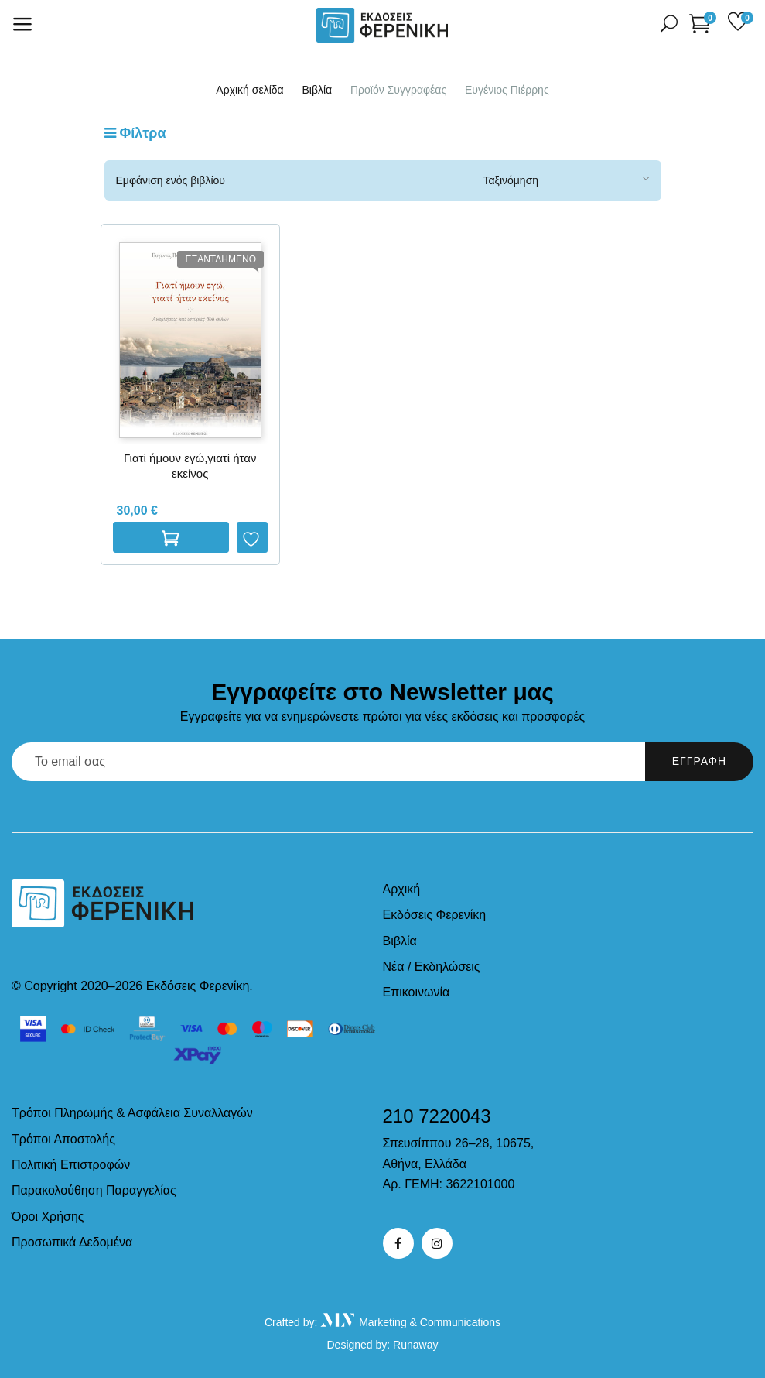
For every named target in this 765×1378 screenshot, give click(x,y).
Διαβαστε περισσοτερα (171, 537)
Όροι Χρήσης (48, 1216)
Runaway (415, 1345)
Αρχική (402, 889)
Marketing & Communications (410, 1322)
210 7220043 (437, 1115)
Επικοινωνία (416, 992)
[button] (702, 23)
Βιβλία (317, 90)
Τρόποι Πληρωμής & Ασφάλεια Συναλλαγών (132, 1112)
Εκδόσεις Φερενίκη (435, 914)
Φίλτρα (135, 133)
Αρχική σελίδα (249, 90)
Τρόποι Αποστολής (63, 1139)
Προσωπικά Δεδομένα (72, 1242)
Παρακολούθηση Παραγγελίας (94, 1190)
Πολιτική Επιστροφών (71, 1164)
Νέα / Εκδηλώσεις (431, 966)
